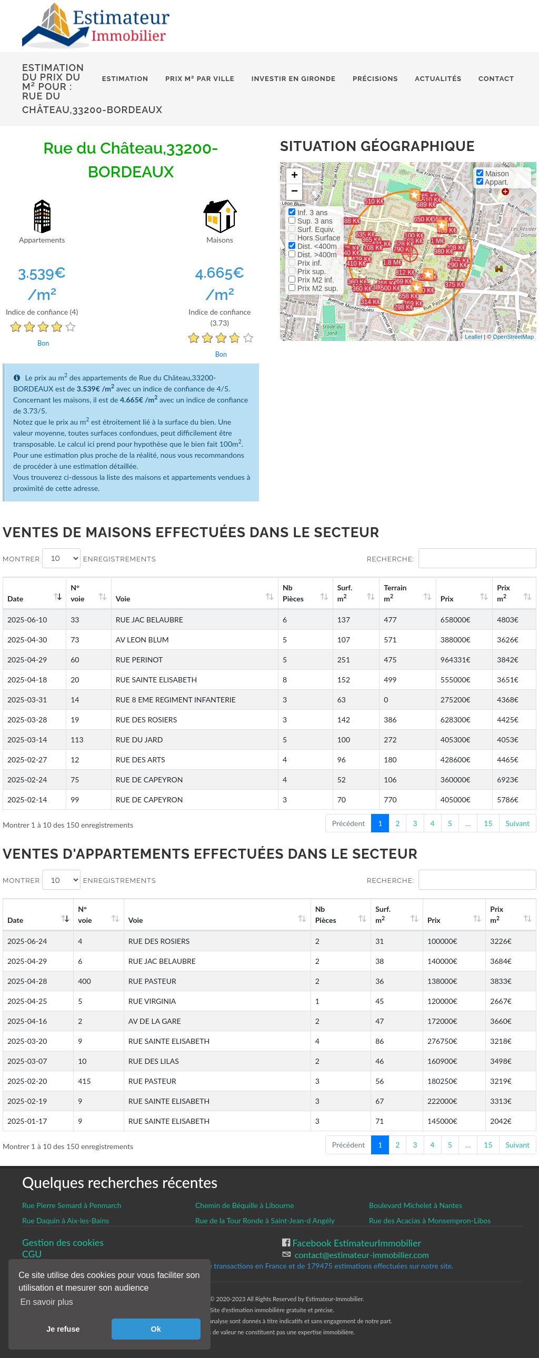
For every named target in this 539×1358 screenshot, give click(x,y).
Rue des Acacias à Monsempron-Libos (430, 1220)
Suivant (518, 823)
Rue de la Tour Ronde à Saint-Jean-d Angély (265, 1220)
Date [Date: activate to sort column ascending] (15, 598)
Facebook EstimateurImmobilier (355, 1243)
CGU (32, 1254)
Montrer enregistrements (79, 558)
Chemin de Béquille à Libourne (244, 1205)
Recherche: (451, 558)
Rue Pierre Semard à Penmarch (72, 1205)
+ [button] (294, 176)
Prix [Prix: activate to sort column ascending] (447, 598)
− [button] (294, 192)
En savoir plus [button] (46, 1301)
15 (488, 823)
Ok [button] (156, 1329)
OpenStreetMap (513, 337)
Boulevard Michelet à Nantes (415, 1205)
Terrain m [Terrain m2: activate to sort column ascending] (395, 593)
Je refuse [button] (62, 1329)
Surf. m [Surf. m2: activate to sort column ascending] (345, 593)
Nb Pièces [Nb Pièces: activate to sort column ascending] (293, 593)
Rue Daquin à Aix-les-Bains (65, 1220)
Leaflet (473, 337)
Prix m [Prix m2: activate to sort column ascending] (503, 593)
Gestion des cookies (63, 1242)
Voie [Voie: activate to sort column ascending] (123, 598)
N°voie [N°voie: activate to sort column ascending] (77, 593)
